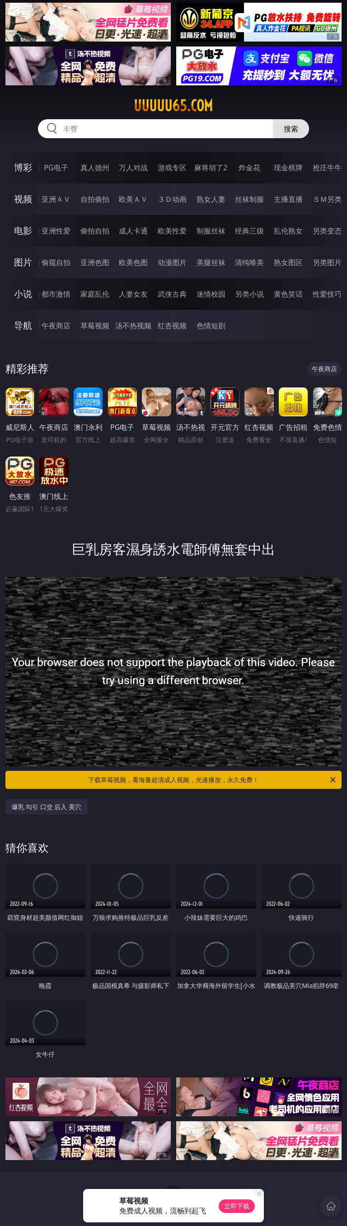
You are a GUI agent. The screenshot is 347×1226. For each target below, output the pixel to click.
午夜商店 (56, 326)
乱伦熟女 (288, 231)
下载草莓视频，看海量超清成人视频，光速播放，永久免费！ (212, 779)
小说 (23, 294)
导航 (23, 325)
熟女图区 (288, 262)
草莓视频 (94, 326)
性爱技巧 (327, 294)
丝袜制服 (249, 199)
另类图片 (327, 262)
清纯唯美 (249, 262)
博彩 (23, 167)
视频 (23, 199)
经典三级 (249, 231)
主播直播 (288, 199)
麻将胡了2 (210, 167)
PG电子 (56, 167)
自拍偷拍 (94, 199)
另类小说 (249, 294)
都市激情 (56, 294)
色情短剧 (211, 326)
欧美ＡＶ (133, 199)
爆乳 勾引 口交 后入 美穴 (47, 806)
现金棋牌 (288, 167)
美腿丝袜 (211, 262)
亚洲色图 (94, 262)
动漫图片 (172, 262)
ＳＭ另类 (327, 199)
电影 (23, 230)
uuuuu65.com (173, 106)
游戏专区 (172, 167)
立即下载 (236, 1206)
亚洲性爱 (56, 231)
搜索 (291, 129)
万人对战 (133, 167)
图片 (23, 262)
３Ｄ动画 (172, 199)
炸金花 (249, 167)
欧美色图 (133, 262)
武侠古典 (172, 294)
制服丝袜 (211, 231)
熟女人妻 (211, 199)
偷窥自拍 (56, 262)
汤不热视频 (133, 326)
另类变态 (327, 231)
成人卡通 (133, 231)
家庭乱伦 (94, 294)
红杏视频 (172, 326)
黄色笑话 (288, 294)
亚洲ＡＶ (56, 199)
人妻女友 (133, 294)
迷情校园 (211, 294)
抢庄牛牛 (327, 167)
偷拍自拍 (94, 231)
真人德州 (94, 167)
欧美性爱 (172, 231)
